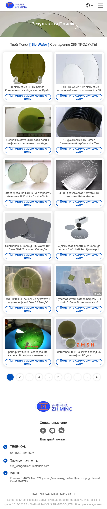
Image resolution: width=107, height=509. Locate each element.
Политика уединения (45, 493)
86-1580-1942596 (22, 452)
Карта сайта (67, 493)
